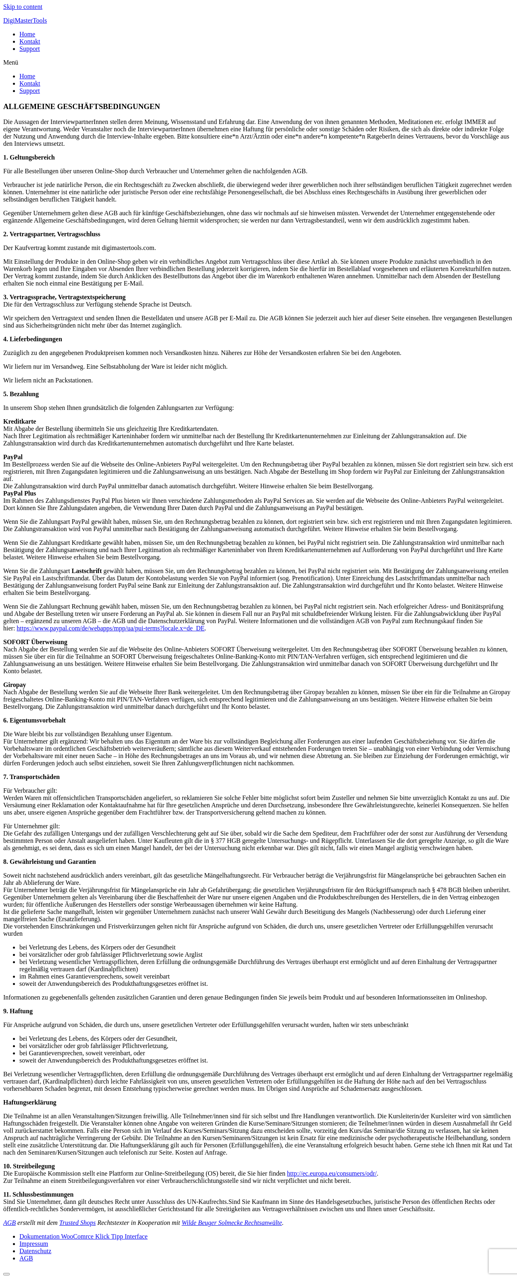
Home (27, 34)
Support (29, 48)
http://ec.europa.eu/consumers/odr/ (332, 1173)
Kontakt (29, 41)
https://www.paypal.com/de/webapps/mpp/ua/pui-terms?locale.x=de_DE (110, 628)
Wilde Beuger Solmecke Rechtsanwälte (232, 1222)
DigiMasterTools (25, 20)
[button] (258, 62)
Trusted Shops (77, 1222)
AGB (9, 1222)
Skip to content (22, 6)
